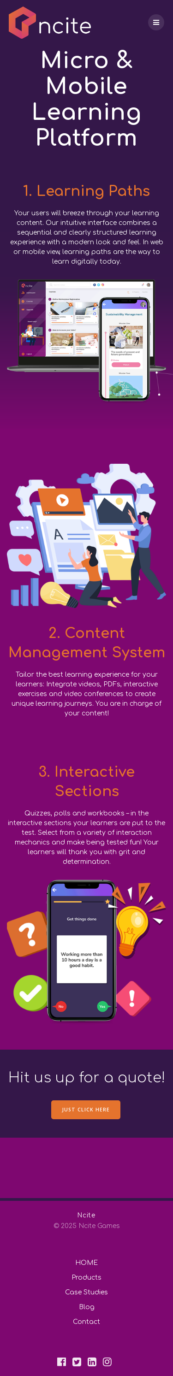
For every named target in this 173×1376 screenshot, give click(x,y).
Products (86, 1277)
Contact (86, 1321)
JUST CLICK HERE (86, 1109)
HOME (86, 1262)
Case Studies (86, 1292)
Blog (87, 1307)
